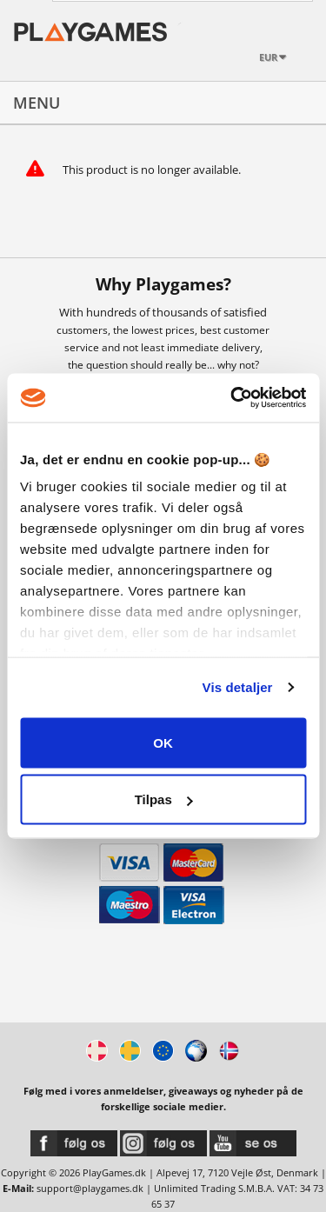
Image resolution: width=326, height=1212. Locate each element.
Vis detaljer (238, 687)
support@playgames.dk (90, 1188)
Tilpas (164, 799)
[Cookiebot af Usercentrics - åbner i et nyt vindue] (232, 398)
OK (163, 742)
